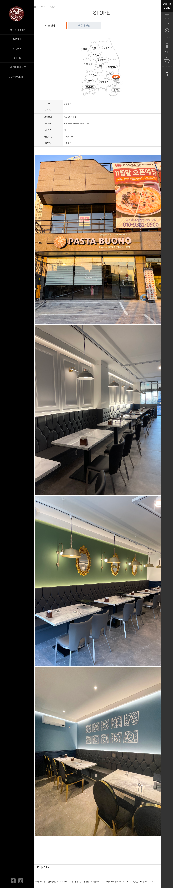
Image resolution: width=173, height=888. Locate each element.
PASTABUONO (17, 30)
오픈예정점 (84, 25)
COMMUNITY (17, 76)
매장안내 (50, 25)
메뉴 (167, 22)
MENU (17, 39)
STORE (17, 49)
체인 (167, 51)
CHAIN (17, 58)
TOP (167, 74)
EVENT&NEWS (17, 67)
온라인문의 (167, 66)
